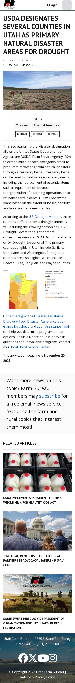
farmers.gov (17, 316)
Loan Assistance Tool (53, 326)
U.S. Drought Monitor (45, 216)
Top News (22, 125)
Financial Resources (46, 125)
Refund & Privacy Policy (37, 677)
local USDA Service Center (30, 347)
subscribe (49, 395)
